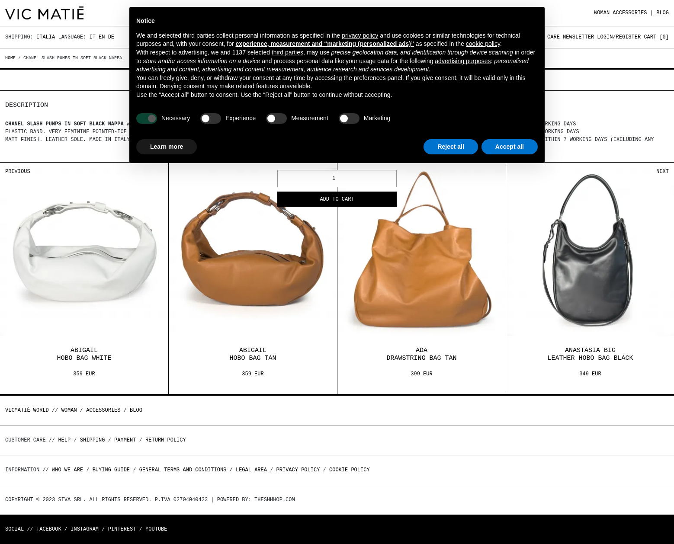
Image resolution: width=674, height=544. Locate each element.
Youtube (156, 529)
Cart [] (656, 37)
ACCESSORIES (630, 12)
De (111, 37)
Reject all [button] (450, 146)
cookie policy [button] (483, 43)
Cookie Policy (349, 470)
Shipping (92, 440)
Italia (45, 37)
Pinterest (122, 529)
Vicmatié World (27, 410)
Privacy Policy (298, 470)
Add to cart (337, 199)
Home (11, 58)
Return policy (165, 440)
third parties (287, 52)
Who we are (67, 470)
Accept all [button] (509, 146)
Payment (125, 440)
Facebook (48, 529)
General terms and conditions (183, 470)
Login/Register (619, 37)
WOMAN (602, 12)
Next (662, 171)
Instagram (85, 529)
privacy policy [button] (360, 35)
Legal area (251, 470)
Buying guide (111, 470)
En (102, 37)
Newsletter (578, 37)
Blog (662, 12)
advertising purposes (463, 61)
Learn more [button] (166, 146)
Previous (17, 171)
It (92, 37)
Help (64, 440)
